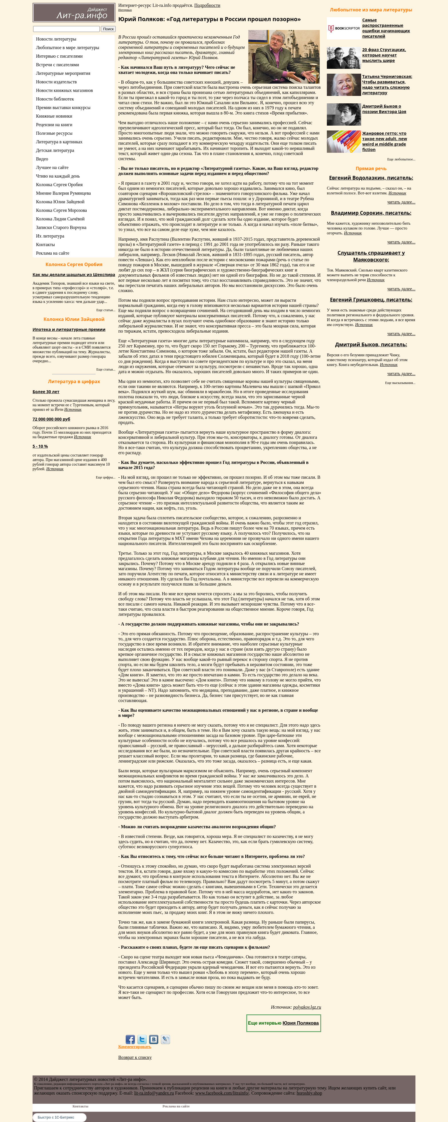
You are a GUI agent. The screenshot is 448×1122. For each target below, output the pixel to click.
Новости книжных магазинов (64, 90)
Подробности (207, 5)
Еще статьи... (105, 310)
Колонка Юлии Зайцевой (60, 201)
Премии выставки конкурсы (63, 107)
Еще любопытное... (401, 159)
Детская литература (55, 150)
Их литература (50, 236)
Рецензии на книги (54, 124)
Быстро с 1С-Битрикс (56, 1117)
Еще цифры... (105, 477)
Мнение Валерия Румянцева (63, 193)
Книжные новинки (54, 116)
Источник (72, 409)
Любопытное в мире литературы (67, 47)
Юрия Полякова (301, 1023)
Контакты (45, 244)
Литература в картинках (59, 141)
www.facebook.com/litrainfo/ (222, 1093)
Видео (42, 158)
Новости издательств (56, 81)
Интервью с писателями (59, 56)
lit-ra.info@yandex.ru (154, 1093)
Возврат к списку (135, 1057)
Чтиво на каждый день (58, 176)
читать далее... (401, 202)
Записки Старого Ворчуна (61, 227)
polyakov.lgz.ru (307, 1007)
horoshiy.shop (309, 1093)
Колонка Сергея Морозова (61, 210)
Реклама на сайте (52, 253)
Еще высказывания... (400, 383)
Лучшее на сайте (52, 167)
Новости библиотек (55, 98)
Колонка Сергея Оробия (59, 184)
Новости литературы (56, 39)
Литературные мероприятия (63, 73)
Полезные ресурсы (54, 133)
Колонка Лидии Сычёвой (60, 218)
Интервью (125, 9)
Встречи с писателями (57, 64)
